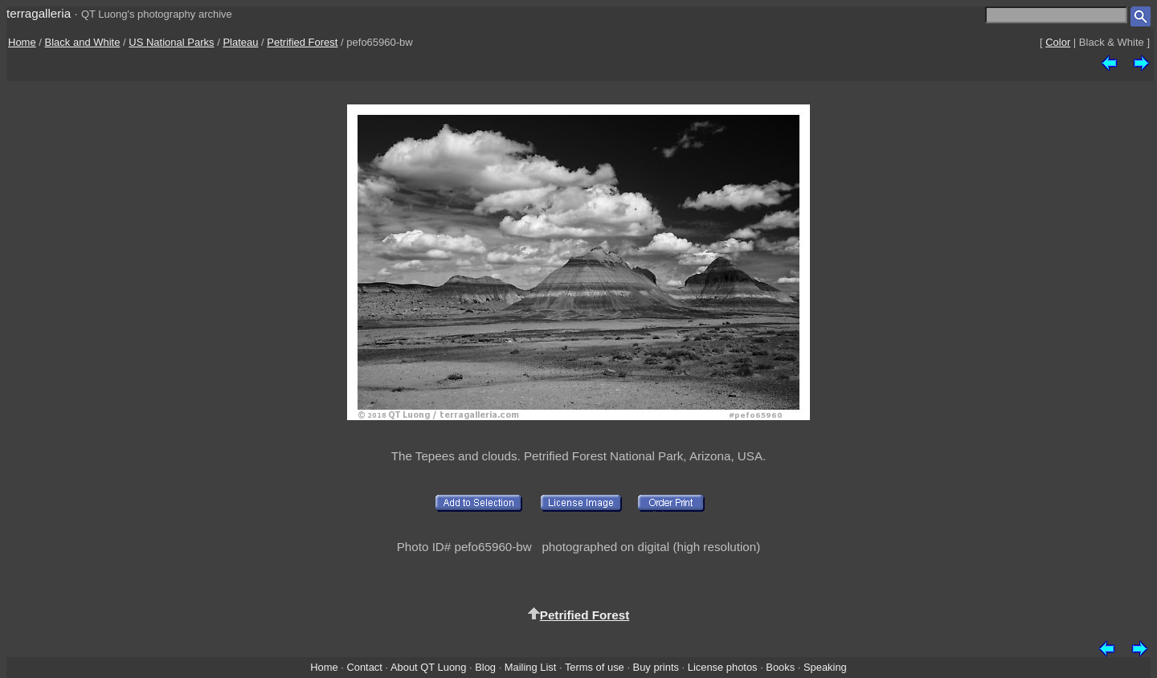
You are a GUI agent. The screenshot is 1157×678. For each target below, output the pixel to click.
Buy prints (656, 667)
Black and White (83, 42)
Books (780, 667)
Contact (364, 667)
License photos (723, 667)
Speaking (825, 667)
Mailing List (531, 667)
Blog (485, 667)
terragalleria (38, 13)
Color (1057, 42)
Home (22, 42)
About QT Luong (428, 667)
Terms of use (594, 667)
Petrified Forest (302, 42)
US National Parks (171, 42)
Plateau (240, 42)
